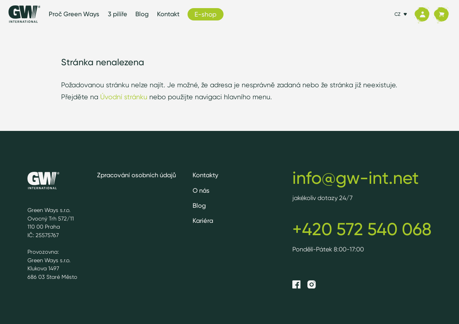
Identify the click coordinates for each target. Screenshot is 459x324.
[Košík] (441, 14)
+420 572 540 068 (362, 229)
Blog (141, 14)
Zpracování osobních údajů (136, 175)
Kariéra (203, 220)
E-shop (206, 14)
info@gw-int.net (355, 178)
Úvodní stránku (123, 97)
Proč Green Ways (74, 14)
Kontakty (205, 175)
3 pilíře (117, 14)
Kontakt (168, 14)
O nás (201, 190)
